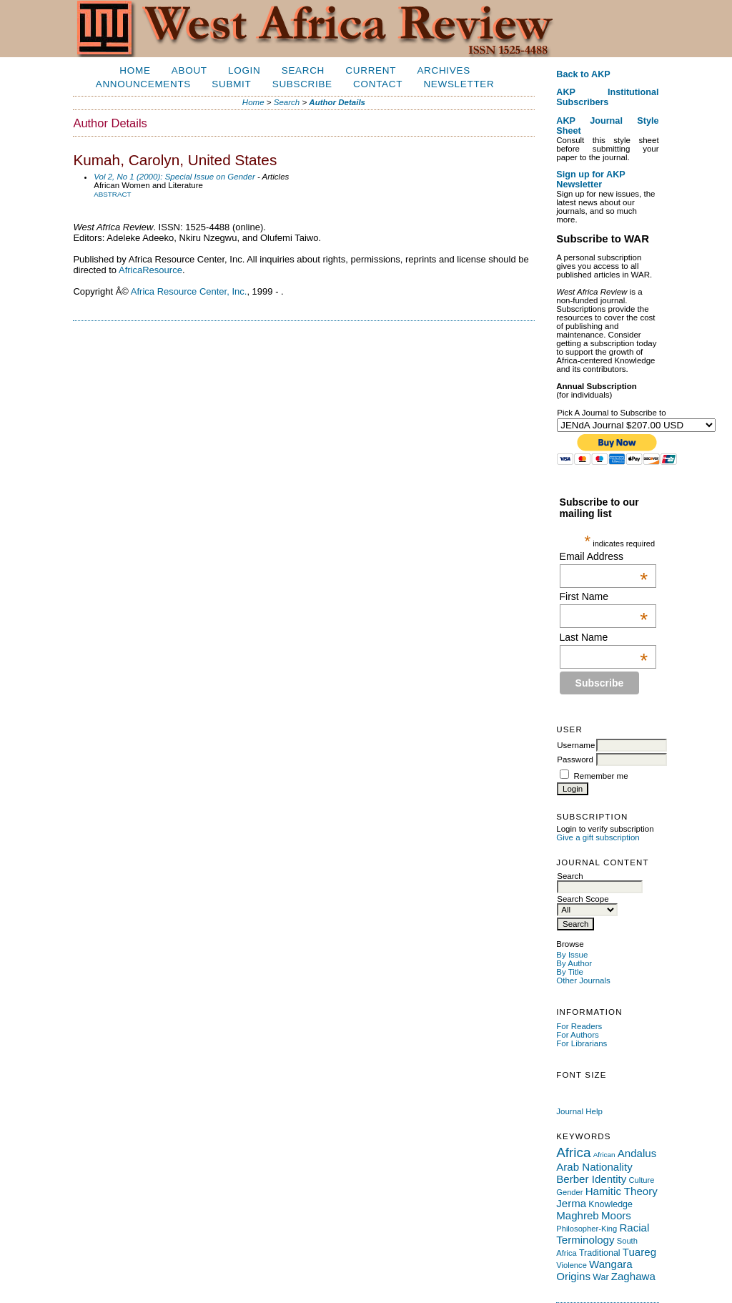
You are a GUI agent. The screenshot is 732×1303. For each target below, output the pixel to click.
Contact (377, 84)
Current (370, 70)
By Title (569, 972)
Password (575, 759)
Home (134, 70)
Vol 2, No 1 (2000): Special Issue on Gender (174, 176)
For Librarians (581, 1043)
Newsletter (458, 84)
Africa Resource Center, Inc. (189, 291)
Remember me (600, 776)
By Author (574, 963)
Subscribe (302, 84)
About (189, 70)
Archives (443, 70)
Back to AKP (583, 74)
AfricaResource (150, 270)
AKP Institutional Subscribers (607, 97)
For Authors (577, 1035)
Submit (231, 84)
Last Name (604, 637)
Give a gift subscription (598, 837)
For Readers (579, 1026)
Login (244, 70)
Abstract (112, 194)
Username (576, 745)
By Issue (572, 954)
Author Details (337, 102)
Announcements (143, 84)
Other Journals (583, 980)
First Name (604, 596)
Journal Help (579, 1111)
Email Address (604, 556)
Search (303, 70)
